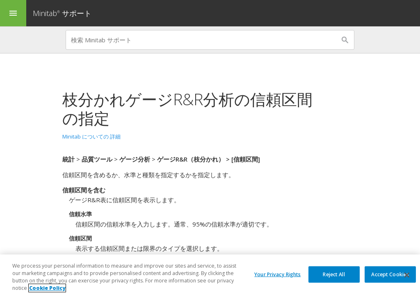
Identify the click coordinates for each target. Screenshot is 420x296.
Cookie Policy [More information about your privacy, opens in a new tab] (47, 288)
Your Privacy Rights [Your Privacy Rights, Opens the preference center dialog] (277, 274)
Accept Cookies (390, 274)
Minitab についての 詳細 (91, 136)
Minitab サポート (62, 13)
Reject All (334, 274)
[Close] (407, 275)
